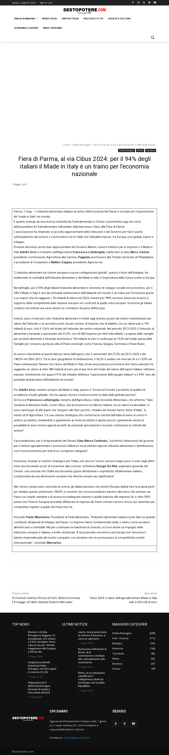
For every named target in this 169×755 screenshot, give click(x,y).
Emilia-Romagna (82, 144)
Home (66, 144)
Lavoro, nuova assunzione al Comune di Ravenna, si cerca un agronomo (92, 635)
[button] (152, 37)
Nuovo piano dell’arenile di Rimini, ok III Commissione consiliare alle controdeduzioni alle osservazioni (92, 656)
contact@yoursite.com (76, 737)
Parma (140, 150)
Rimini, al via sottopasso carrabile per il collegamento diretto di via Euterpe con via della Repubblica (91, 679)
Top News (150, 150)
